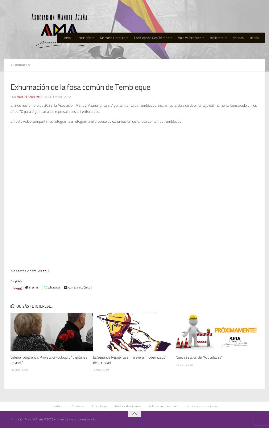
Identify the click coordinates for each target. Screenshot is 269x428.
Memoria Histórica (112, 38)
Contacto (57, 406)
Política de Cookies (128, 406)
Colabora (78, 406)
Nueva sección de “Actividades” (199, 357)
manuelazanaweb (29, 97)
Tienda (254, 38)
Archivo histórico (189, 38)
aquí (46, 271)
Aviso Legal (100, 406)
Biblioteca (217, 38)
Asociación (83, 38)
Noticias (238, 38)
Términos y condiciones (201, 406)
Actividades (20, 65)
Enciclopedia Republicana (151, 38)
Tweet (17, 287)
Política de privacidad (163, 406)
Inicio (67, 38)
